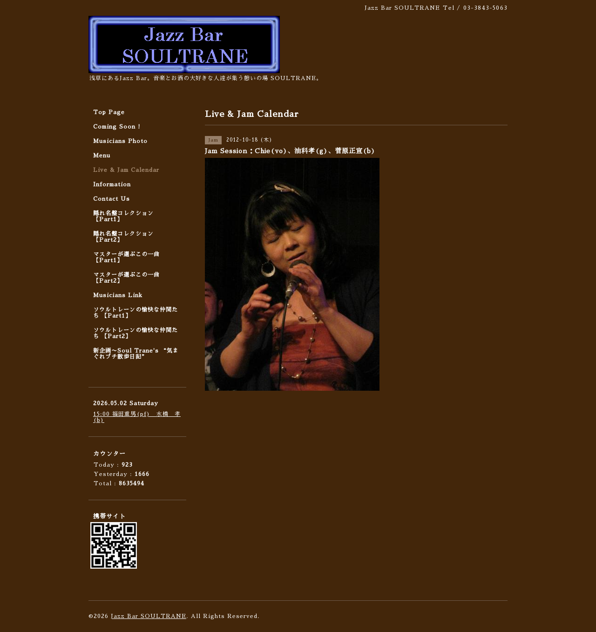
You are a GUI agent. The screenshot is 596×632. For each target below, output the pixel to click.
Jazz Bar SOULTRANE (148, 616)
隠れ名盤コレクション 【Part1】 (123, 216)
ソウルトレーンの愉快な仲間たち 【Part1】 (135, 313)
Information (112, 184)
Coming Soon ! (117, 126)
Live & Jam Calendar (126, 170)
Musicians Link (117, 295)
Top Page (109, 112)
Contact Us (111, 199)
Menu (101, 155)
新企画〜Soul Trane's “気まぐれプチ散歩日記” (136, 354)
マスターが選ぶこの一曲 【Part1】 (126, 257)
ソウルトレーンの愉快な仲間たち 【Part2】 (135, 333)
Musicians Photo (120, 141)
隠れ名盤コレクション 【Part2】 (123, 237)
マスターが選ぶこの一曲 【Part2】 (126, 278)
